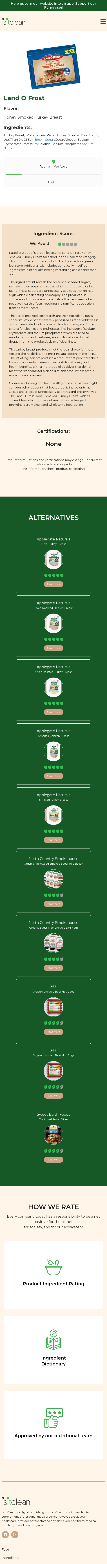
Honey (61, 135)
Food (5, 1549)
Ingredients (10, 1558)
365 (53, 986)
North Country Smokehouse (53, 859)
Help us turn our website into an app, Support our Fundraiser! (53, 5)
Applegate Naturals (53, 539)
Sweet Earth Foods (53, 1114)
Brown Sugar (44, 139)
